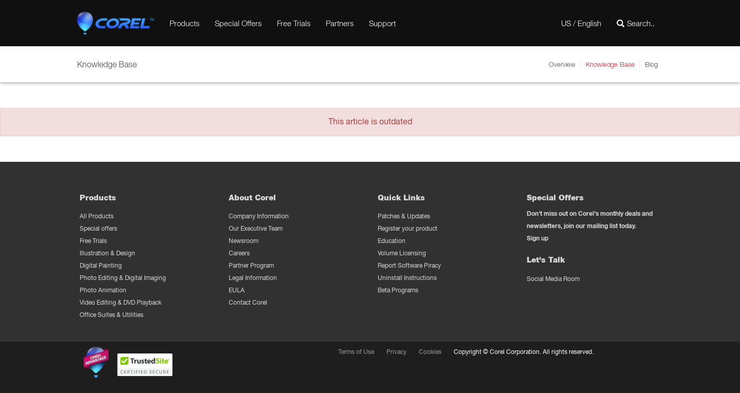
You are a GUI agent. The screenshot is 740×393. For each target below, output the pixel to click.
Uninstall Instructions (407, 278)
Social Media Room (553, 279)
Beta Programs (398, 290)
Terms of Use (356, 351)
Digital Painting (101, 265)
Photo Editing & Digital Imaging (123, 278)
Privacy (396, 351)
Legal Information (253, 278)
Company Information (259, 216)
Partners (340, 23)
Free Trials (293, 23)
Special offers (98, 228)
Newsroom (243, 241)
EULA (237, 290)
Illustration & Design (107, 253)
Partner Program (251, 265)
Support (382, 23)
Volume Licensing (402, 253)
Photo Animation (103, 290)
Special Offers (238, 23)
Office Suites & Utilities (111, 315)
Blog (651, 64)
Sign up (537, 238)
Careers (239, 253)
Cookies (430, 351)
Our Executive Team (256, 228)
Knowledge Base (610, 64)
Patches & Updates (404, 216)
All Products (97, 216)
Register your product (407, 228)
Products (184, 23)
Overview (562, 64)
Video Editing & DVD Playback (120, 302)
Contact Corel (248, 302)
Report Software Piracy (409, 265)
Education (391, 241)
